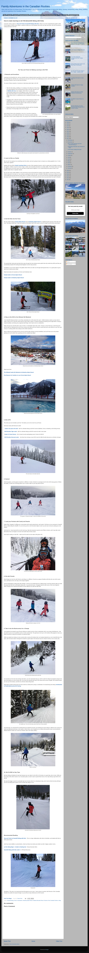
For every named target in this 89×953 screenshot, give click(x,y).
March (69, 164)
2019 (68, 134)
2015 (68, 172)
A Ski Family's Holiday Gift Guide (78, 49)
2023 (68, 127)
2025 (68, 124)
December (70, 140)
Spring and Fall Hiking (24, 15)
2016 (68, 170)
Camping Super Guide (74, 15)
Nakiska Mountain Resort (38, 900)
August (69, 155)
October (70, 151)
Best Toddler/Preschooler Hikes (37, 15)
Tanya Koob (19, 898)
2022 (68, 129)
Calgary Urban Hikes (63, 15)
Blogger (47, 949)
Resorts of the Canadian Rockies (51, 900)
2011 (68, 179)
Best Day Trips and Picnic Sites (51, 15)
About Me (9, 15)
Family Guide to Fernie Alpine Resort (13, 274)
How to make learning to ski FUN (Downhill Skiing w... (74, 144)
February (70, 166)
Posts (68, 261)
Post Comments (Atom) (14, 944)
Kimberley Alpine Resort (35, 221)
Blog (5, 15)
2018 (68, 136)
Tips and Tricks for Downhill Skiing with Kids (28, 23)
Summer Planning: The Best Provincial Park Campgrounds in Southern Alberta (77, 107)
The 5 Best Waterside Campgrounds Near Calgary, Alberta (77, 58)
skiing (59, 900)
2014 (68, 174)
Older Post (59, 941)
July (69, 157)
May (69, 160)
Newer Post (7, 941)
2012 (68, 177)
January (70, 168)
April (69, 162)
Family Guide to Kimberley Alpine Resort (14, 277)
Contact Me (15, 15)
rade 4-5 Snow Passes (10, 434)
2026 (68, 122)
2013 (68, 175)
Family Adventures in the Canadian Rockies (25, 6)
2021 (68, 131)
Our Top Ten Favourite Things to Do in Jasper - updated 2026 (77, 71)
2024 (68, 125)
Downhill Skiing (10, 900)
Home (33, 941)
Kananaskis (19, 900)
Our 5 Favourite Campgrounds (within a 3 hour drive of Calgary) (78, 43)
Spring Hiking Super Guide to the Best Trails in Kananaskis (78, 64)
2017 (68, 138)
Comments (69, 264)
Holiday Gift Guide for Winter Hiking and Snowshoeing (77, 92)
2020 (68, 133)
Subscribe (75, 213)
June (69, 159)
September (70, 153)
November (70, 142)
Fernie (15, 900)
